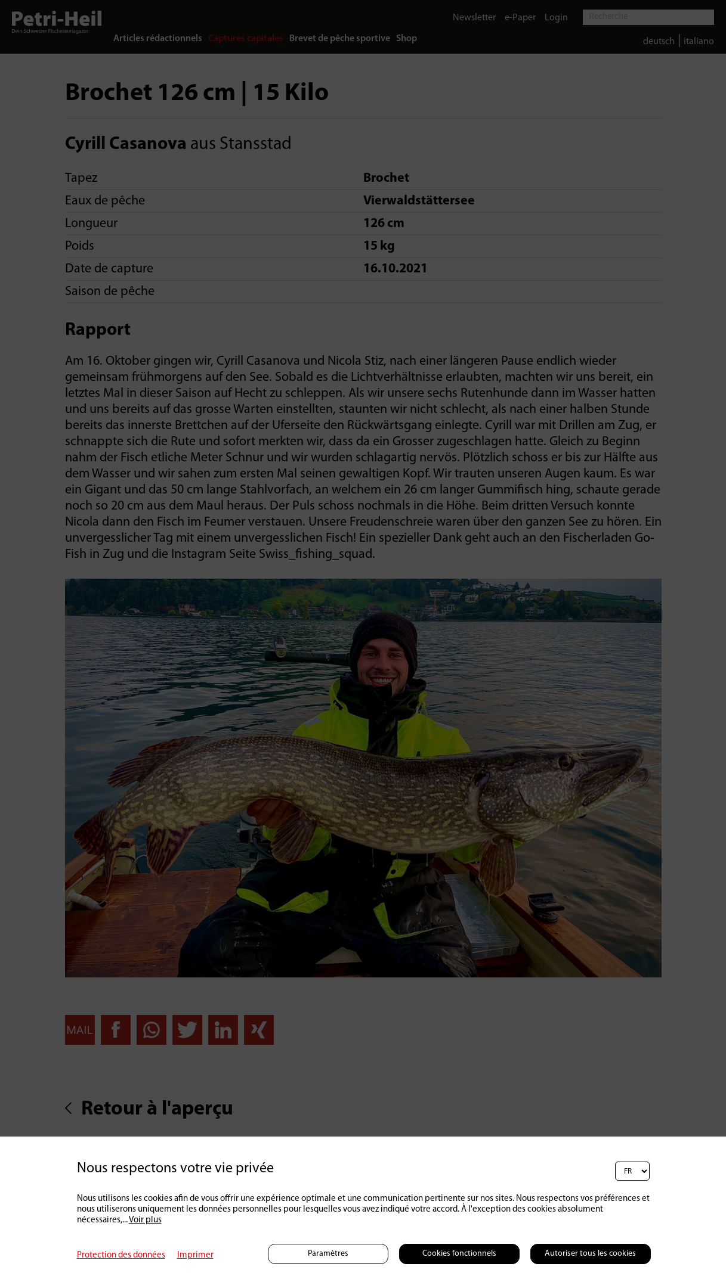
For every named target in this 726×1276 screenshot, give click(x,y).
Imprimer (195, 1255)
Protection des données (121, 1255)
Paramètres (328, 1253)
